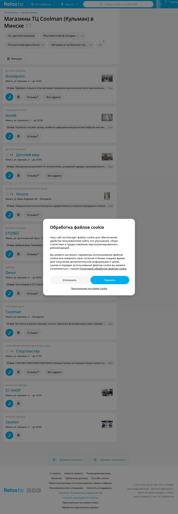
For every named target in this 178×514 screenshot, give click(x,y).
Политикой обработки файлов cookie (103, 268)
